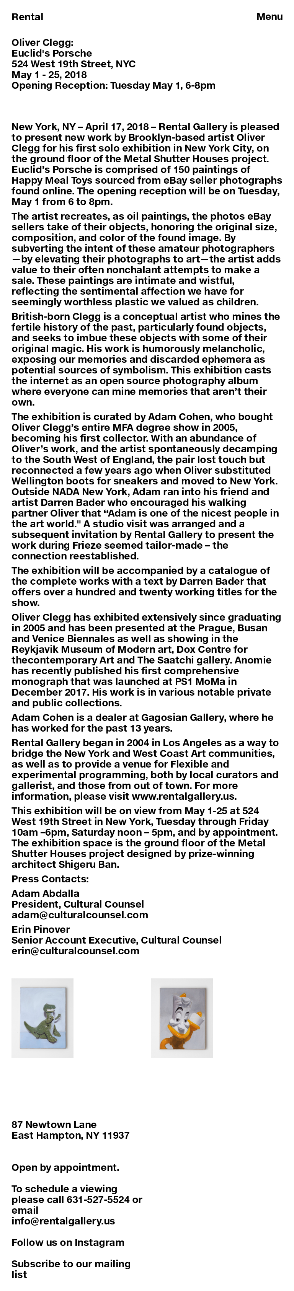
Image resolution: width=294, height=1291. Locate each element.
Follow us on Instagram (67, 1242)
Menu (269, 16)
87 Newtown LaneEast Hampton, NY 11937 (70, 1129)
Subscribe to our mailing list (71, 1269)
